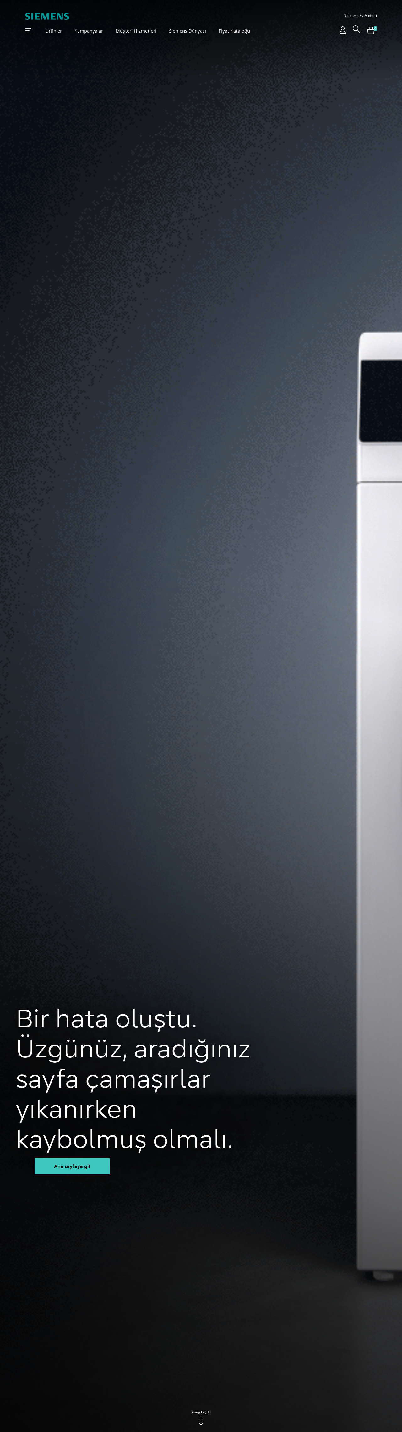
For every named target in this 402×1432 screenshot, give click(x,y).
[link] (356, 31)
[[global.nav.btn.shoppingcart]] (371, 31)
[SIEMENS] (47, 16)
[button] (29, 30)
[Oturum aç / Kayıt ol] (343, 31)
